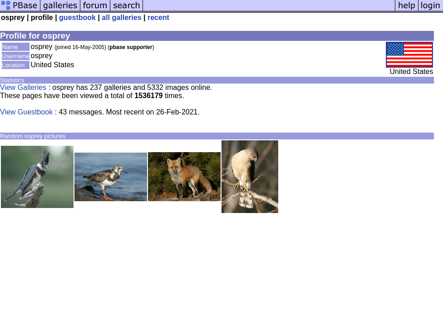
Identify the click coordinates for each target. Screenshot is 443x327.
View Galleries (23, 87)
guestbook (77, 17)
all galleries (121, 17)
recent (158, 17)
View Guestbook (26, 112)
